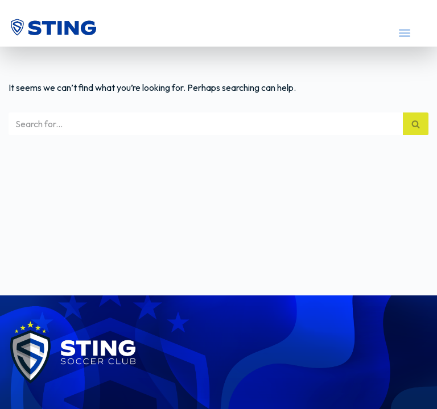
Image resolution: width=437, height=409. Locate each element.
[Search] (206, 123)
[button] (404, 32)
